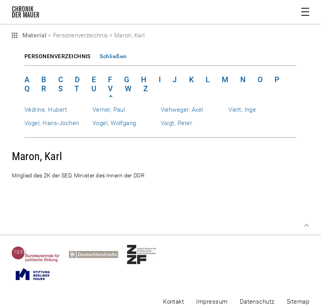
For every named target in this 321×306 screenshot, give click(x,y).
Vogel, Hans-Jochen (51, 123)
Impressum (211, 301)
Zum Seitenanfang (306, 225)
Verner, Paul (109, 109)
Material (33, 35)
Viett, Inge (242, 109)
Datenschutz (257, 301)
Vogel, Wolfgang (114, 123)
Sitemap (298, 301)
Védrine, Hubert (45, 109)
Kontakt (173, 301)
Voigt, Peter (177, 123)
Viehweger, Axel (182, 109)
